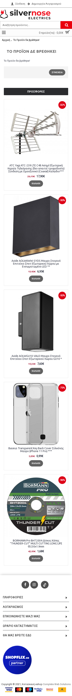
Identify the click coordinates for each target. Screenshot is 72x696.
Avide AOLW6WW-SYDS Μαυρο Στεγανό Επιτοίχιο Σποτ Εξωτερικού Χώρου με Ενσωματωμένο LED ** (36, 263)
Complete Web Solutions (57, 684)
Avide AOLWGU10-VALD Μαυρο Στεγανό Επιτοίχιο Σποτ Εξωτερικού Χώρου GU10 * (36, 357)
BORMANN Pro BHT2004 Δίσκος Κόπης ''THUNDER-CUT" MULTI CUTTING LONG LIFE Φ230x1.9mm (36, 543)
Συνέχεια (57, 72)
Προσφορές (36, 91)
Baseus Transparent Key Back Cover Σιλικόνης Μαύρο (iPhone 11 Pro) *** (36, 450)
